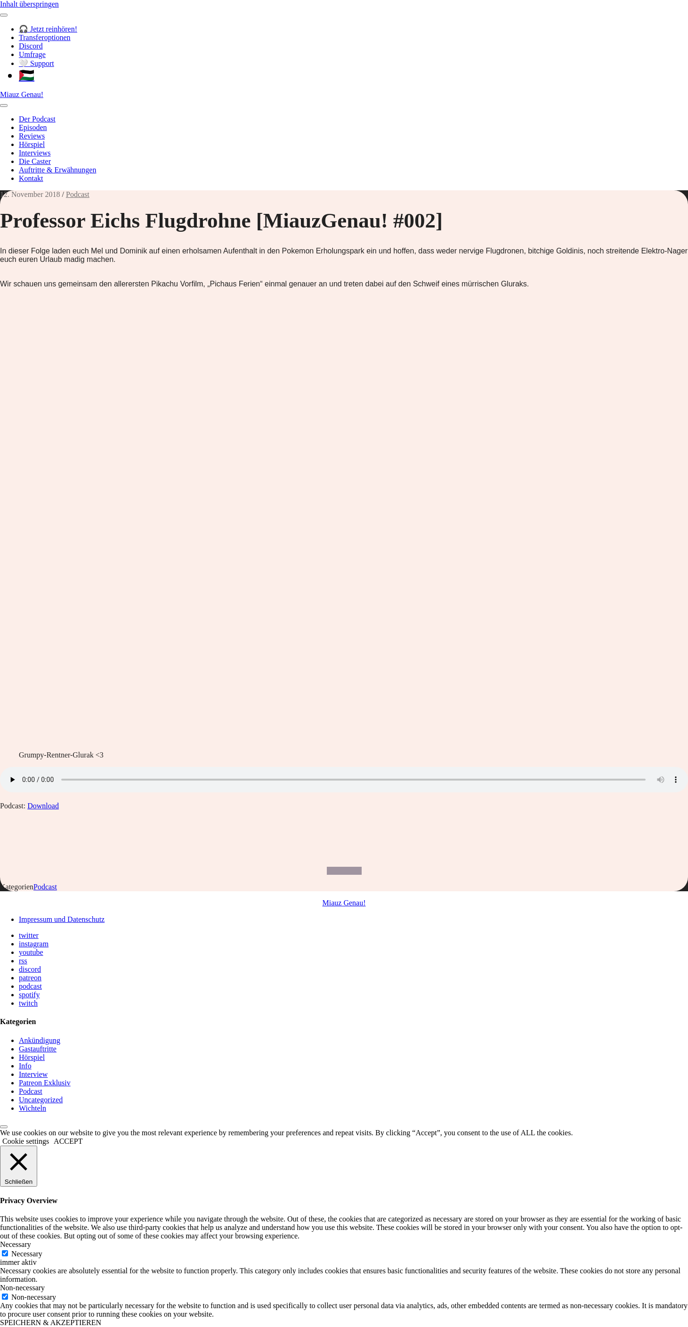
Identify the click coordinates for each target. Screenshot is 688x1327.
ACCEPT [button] (68, 1141)
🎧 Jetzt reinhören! (48, 29)
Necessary (26, 1254)
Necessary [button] (15, 1244)
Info (25, 1066)
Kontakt (31, 178)
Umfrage (32, 54)
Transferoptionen (45, 37)
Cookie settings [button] (25, 1141)
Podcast (77, 194)
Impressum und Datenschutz (62, 919)
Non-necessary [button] (22, 1288)
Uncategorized (41, 1100)
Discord (31, 46)
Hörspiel (32, 144)
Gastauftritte (38, 1049)
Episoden (33, 127)
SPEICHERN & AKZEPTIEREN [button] (50, 1323)
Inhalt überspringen (29, 4)
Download (43, 806)
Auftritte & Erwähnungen (57, 170)
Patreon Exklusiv (45, 1083)
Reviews (32, 136)
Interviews (35, 153)
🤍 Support (36, 63)
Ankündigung (39, 1040)
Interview (33, 1074)
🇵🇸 (26, 75)
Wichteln (32, 1108)
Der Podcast (37, 119)
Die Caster (35, 161)
